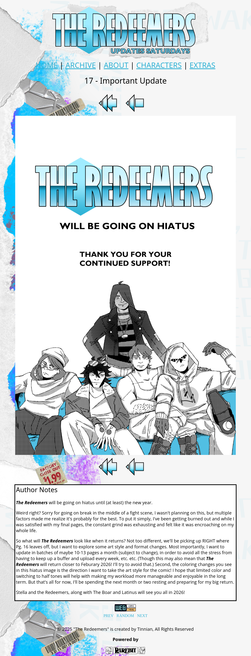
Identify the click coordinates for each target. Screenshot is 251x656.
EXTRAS (202, 65)
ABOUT (116, 65)
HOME (47, 65)
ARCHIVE (80, 65)
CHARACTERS (159, 65)
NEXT (142, 616)
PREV (108, 616)
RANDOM (125, 616)
